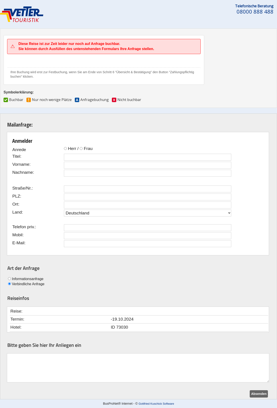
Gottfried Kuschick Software (156, 403)
